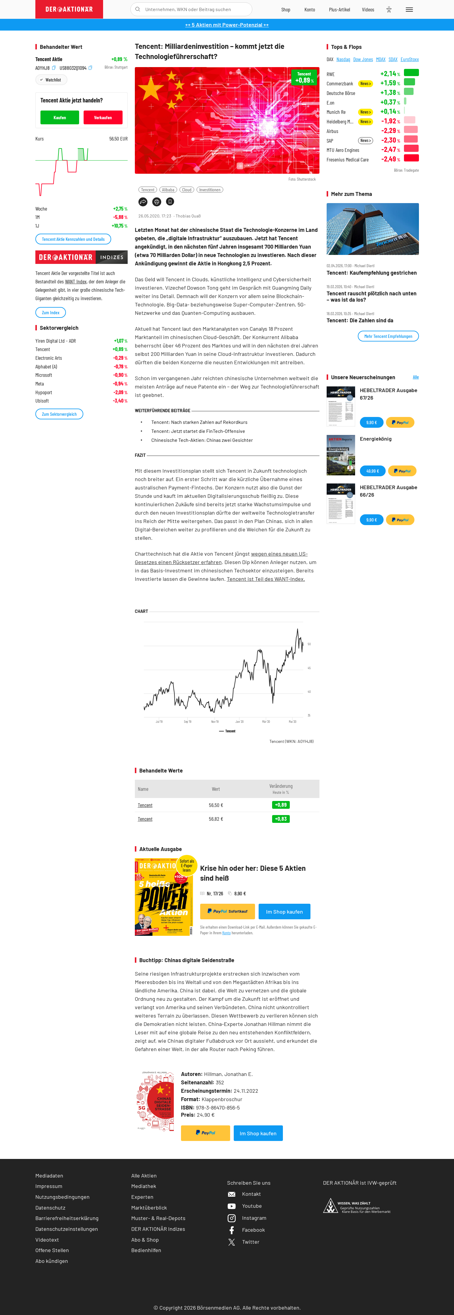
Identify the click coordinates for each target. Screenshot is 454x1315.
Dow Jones (363, 59)
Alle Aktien (144, 1175)
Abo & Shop (145, 1239)
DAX (330, 59)
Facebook (246, 1229)
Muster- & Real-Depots (158, 1218)
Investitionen (210, 189)
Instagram (246, 1217)
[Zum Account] (309, 9)
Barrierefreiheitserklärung (67, 1218)
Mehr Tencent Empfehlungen (388, 336)
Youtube (244, 1205)
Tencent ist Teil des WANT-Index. (266, 578)
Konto (226, 932)
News (366, 83)
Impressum (48, 1186)
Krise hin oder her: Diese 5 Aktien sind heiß (253, 873)
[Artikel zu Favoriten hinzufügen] (170, 201)
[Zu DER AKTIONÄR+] (339, 9)
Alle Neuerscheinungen (408, 377)
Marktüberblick (149, 1207)
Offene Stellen (52, 1250)
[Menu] (408, 9)
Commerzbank (340, 83)
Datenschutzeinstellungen (66, 1229)
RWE (331, 74)
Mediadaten (49, 1175)
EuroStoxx (410, 59)
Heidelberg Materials (341, 121)
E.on (330, 102)
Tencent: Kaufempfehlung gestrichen (372, 273)
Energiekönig (376, 438)
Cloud (186, 189)
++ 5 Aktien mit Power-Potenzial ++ (227, 24)
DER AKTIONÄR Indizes (158, 1228)
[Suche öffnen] (137, 9)
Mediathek (143, 1186)
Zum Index (50, 312)
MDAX (381, 59)
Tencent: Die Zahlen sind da (360, 320)
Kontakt (244, 1193)
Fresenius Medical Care (348, 159)
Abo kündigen (51, 1260)
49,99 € (372, 471)
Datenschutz (50, 1207)
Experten (142, 1196)
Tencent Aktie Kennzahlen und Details (73, 239)
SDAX (393, 59)
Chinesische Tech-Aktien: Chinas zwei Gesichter (202, 440)
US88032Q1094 (76, 67)
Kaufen (60, 117)
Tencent (147, 189)
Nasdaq (343, 59)
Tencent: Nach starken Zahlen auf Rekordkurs (199, 422)
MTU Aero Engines (343, 150)
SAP (330, 140)
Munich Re (336, 112)
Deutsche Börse (341, 93)
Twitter (243, 1241)
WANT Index (76, 281)
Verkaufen (103, 117)
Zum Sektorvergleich (59, 414)
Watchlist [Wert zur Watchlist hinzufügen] (53, 79)
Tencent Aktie (48, 59)
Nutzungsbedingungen (62, 1196)
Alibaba (168, 189)
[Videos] (368, 9)
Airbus (332, 131)
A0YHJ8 (45, 67)
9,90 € (371, 422)
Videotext (47, 1239)
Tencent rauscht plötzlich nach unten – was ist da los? (372, 296)
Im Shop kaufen (284, 911)
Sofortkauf (228, 911)
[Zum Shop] (285, 9)
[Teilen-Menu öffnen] (142, 201)
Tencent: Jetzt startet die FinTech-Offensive (198, 431)
